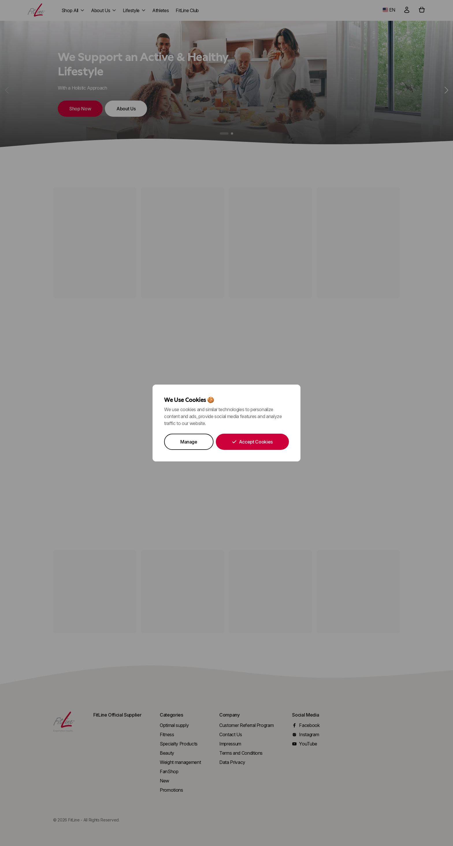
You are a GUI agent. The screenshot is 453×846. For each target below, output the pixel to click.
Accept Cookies (252, 442)
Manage (188, 442)
